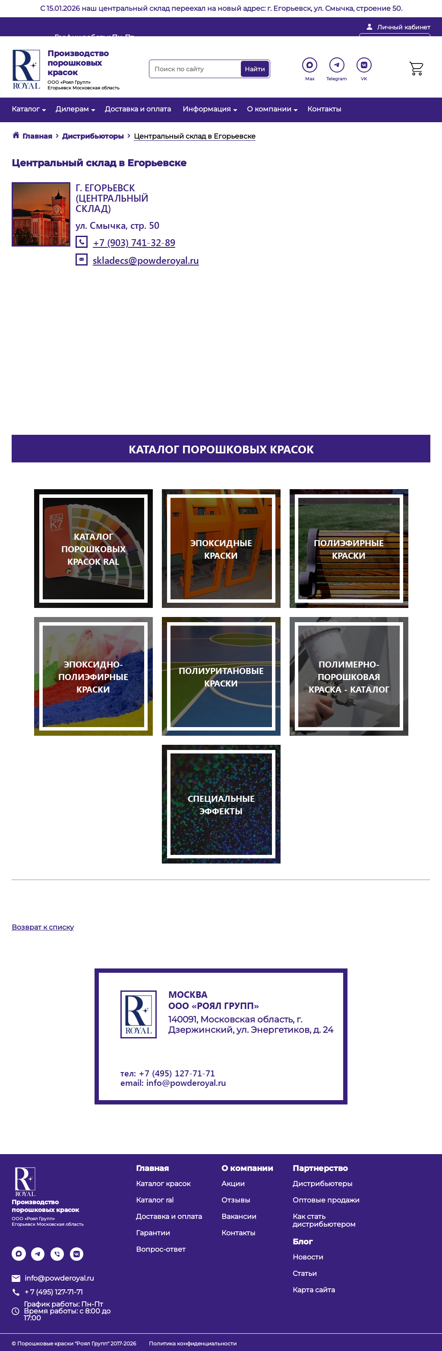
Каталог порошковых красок (221, 448)
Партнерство (320, 1168)
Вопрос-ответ (161, 1249)
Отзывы (235, 1200)
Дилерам (74, 109)
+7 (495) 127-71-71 (177, 1073)
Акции (233, 1184)
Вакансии (238, 1216)
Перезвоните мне (394, 40)
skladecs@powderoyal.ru (146, 259)
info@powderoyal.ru (221, 41)
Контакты (324, 109)
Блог (303, 1242)
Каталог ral (155, 1200)
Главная (152, 1168)
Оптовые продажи (326, 1200)
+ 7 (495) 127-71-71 (310, 41)
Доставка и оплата (138, 109)
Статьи (305, 1273)
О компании (271, 109)
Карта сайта (314, 1290)
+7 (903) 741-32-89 (134, 242)
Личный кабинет (403, 27)
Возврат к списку (43, 927)
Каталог (28, 109)
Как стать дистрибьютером (324, 1220)
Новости (308, 1257)
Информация (209, 109)
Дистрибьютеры (323, 1184)
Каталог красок (163, 1184)
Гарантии (153, 1233)
